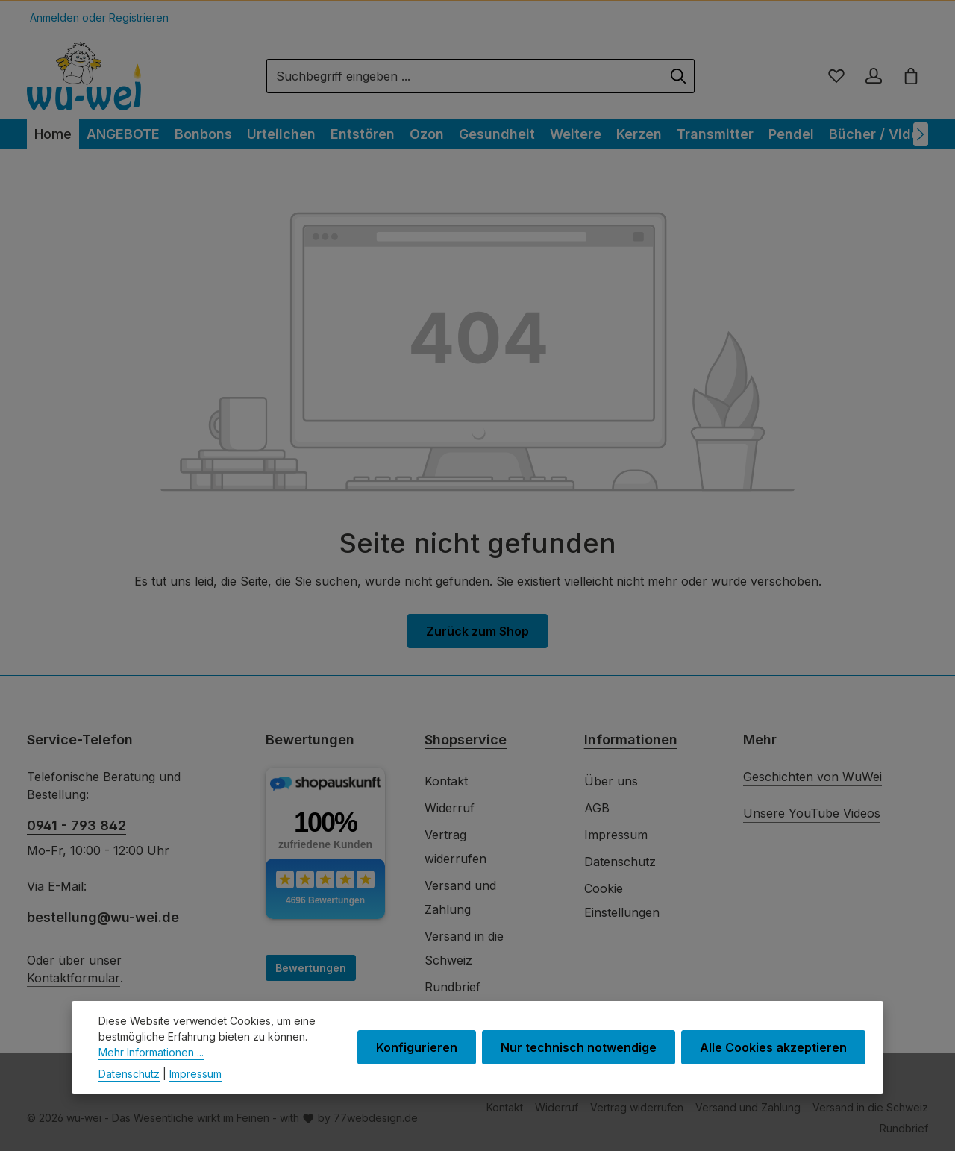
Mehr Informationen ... (151, 1064)
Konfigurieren (416, 1059)
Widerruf (450, 807)
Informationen (630, 739)
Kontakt (446, 781)
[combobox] (464, 76)
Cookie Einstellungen (622, 900)
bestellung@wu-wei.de (103, 917)
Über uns (611, 781)
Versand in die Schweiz (464, 948)
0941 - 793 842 (76, 825)
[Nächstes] (920, 134)
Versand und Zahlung (460, 897)
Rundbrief (452, 986)
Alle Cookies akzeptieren (773, 1059)
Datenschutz (620, 861)
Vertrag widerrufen (455, 846)
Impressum (616, 834)
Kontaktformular (73, 977)
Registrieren (139, 17)
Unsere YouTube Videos (811, 813)
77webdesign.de (376, 1117)
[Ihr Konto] (874, 76)
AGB (597, 807)
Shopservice (466, 739)
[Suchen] (679, 76)
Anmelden (54, 17)
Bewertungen (310, 968)
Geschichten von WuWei (812, 776)
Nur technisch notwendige (579, 1059)
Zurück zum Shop (477, 631)
